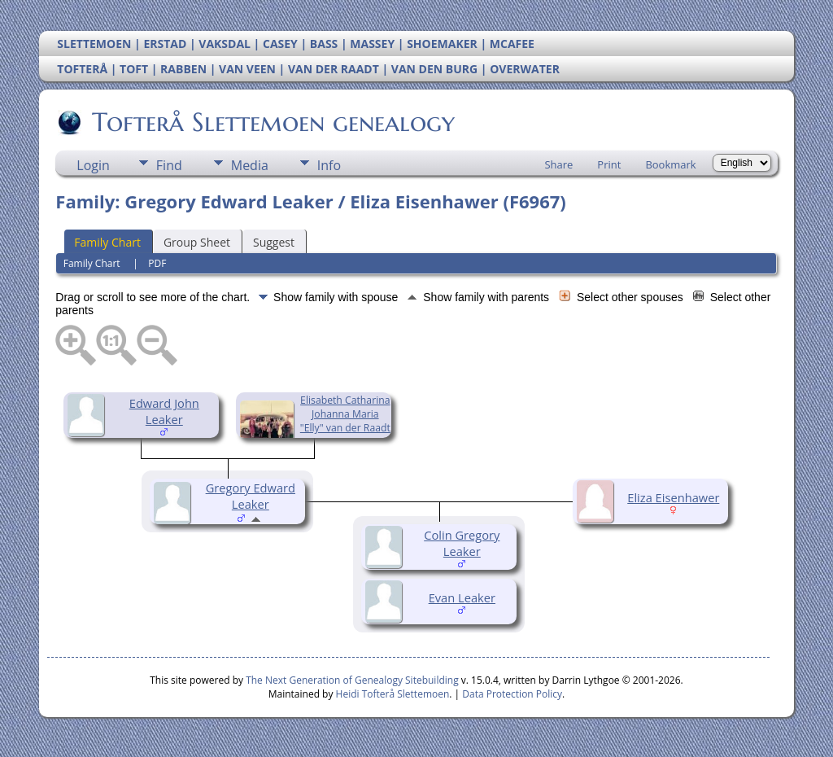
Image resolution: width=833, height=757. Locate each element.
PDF (157, 263)
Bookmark (670, 164)
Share (558, 164)
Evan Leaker (462, 597)
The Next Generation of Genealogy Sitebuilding (352, 680)
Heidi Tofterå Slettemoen (393, 694)
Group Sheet (197, 242)
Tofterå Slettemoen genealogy (272, 122)
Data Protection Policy (512, 694)
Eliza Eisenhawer (673, 497)
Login (93, 165)
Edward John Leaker (164, 411)
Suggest (273, 242)
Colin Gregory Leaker (461, 543)
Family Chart (107, 242)
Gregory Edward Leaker (250, 495)
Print (609, 164)
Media (249, 165)
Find (169, 165)
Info (329, 165)
